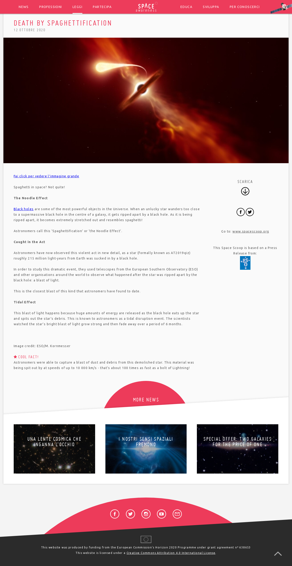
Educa (186, 7)
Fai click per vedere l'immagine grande (46, 176)
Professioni (50, 7)
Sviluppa (211, 7)
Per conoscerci (245, 7)
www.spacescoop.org (250, 231)
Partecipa (102, 7)
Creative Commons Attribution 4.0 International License (171, 552)
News (24, 7)
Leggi (77, 7)
